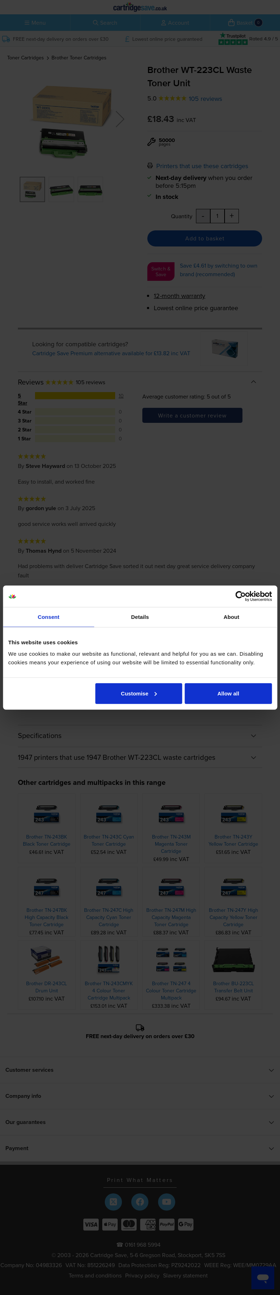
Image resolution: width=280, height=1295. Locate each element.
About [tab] (231, 617)
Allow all (228, 693)
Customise (139, 693)
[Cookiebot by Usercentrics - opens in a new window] (240, 596)
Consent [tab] (48, 617)
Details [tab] (140, 617)
